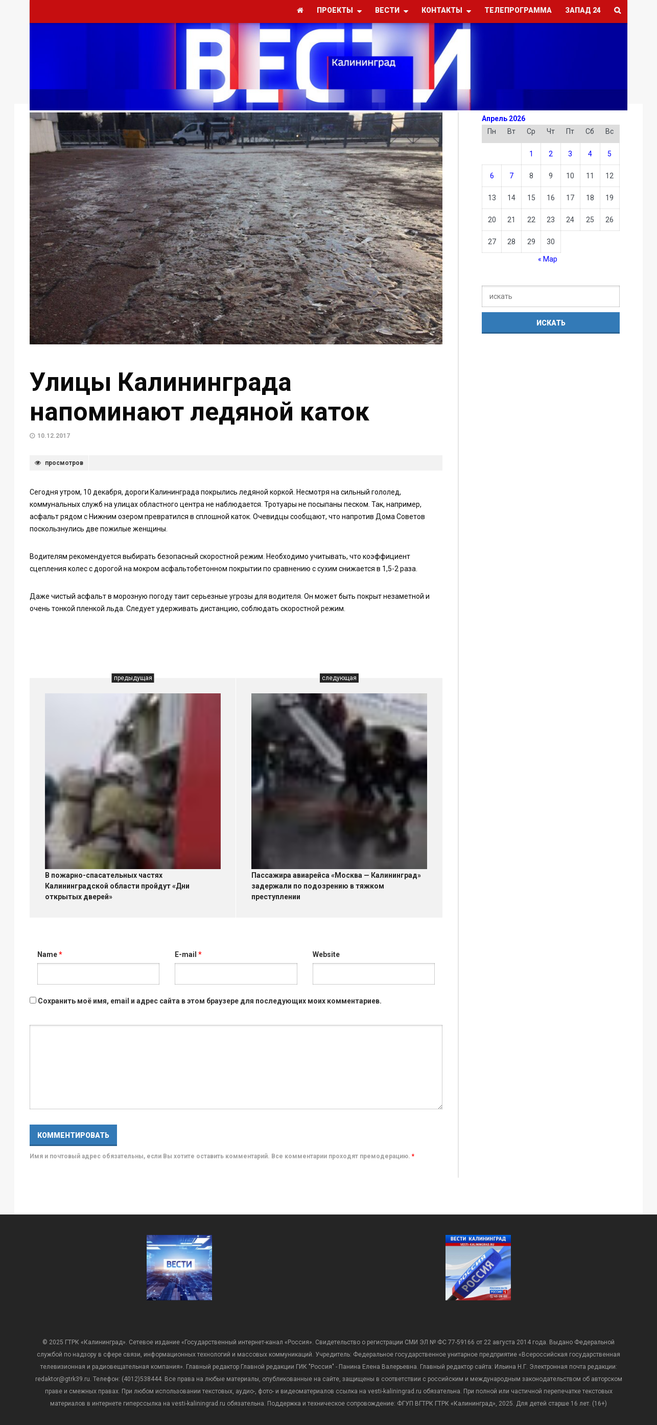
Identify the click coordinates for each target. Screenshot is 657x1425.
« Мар (547, 259)
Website (326, 954)
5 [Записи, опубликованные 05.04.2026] (609, 154)
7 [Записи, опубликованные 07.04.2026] (511, 176)
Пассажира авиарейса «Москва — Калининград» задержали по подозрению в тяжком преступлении (336, 886)
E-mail (188, 954)
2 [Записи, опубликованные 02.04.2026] (551, 154)
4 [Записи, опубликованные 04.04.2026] (590, 154)
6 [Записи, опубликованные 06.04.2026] (492, 176)
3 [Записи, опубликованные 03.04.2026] (570, 154)
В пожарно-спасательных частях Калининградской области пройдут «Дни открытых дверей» (117, 886)
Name (49, 954)
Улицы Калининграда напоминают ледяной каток (199, 397)
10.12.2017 (53, 435)
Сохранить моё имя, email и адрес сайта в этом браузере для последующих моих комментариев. (210, 1001)
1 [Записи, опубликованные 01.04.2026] (531, 154)
